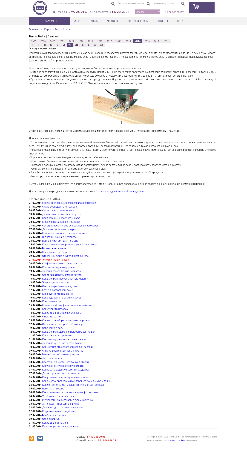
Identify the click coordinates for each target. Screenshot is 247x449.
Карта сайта (51, 29)
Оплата (78, 20)
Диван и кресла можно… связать (61, 271)
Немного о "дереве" (53, 388)
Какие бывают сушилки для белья (62, 312)
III (45, 45)
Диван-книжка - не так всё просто (62, 214)
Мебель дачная (135, 191)
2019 (90, 41)
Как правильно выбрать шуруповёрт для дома (69, 244)
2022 (62, 41)
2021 (71, 41)
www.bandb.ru (177, 440)
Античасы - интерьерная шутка (60, 403)
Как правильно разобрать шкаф (61, 218)
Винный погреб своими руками (60, 354)
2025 (33, 41)
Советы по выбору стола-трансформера (66, 320)
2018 (99, 41)
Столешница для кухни (109, 191)
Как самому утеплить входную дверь (64, 339)
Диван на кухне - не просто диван (62, 343)
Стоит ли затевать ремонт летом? (62, 274)
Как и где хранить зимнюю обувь (61, 297)
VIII (76, 45)
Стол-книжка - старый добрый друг (62, 324)
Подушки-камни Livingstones (58, 411)
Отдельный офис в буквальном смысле (65, 255)
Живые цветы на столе (55, 282)
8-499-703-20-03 (78, 11)
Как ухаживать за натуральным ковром (65, 377)
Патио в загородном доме (57, 290)
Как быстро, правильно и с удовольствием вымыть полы (76, 381)
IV (51, 45)
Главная (34, 29)
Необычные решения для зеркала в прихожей (69, 202)
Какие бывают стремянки (57, 335)
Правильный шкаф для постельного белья (67, 305)
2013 (147, 41)
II (38, 45)
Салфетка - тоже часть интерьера (62, 263)
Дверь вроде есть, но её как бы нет (62, 407)
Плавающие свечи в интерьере (60, 426)
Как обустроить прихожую (57, 293)
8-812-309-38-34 (119, 11)
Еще (177, 20)
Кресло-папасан (51, 301)
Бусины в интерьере (54, 248)
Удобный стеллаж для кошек (59, 396)
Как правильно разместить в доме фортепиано (70, 392)
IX (82, 45)
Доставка (113, 20)
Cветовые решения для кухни (59, 286)
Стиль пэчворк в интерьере (58, 210)
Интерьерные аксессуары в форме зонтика (67, 399)
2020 (80, 41)
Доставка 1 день (137, 20)
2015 (128, 41)
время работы (177, 11)
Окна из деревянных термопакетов (62, 350)
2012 (156, 41)
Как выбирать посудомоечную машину (65, 278)
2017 (109, 41)
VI (64, 45)
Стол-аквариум (51, 418)
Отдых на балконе (52, 316)
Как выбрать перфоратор (57, 252)
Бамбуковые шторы (54, 415)
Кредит (95, 20)
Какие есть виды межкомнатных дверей (65, 369)
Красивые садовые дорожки (58, 267)
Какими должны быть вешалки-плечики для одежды (73, 384)
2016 (118, 41)
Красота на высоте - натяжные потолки (65, 362)
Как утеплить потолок (55, 308)
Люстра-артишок (52, 358)
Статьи (67, 29)
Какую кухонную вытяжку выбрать (63, 365)
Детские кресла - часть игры (59, 229)
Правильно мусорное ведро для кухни (64, 233)
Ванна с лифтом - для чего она (60, 240)
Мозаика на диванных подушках (61, 221)
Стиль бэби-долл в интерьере (59, 206)
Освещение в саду (52, 327)
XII (101, 45)
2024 (43, 41)
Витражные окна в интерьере (59, 236)
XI (95, 45)
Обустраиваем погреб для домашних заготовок (70, 225)
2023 (52, 41)
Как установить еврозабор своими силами (67, 346)
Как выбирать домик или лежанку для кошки (68, 331)
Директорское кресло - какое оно (61, 373)
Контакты (161, 20)
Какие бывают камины (55, 422)
